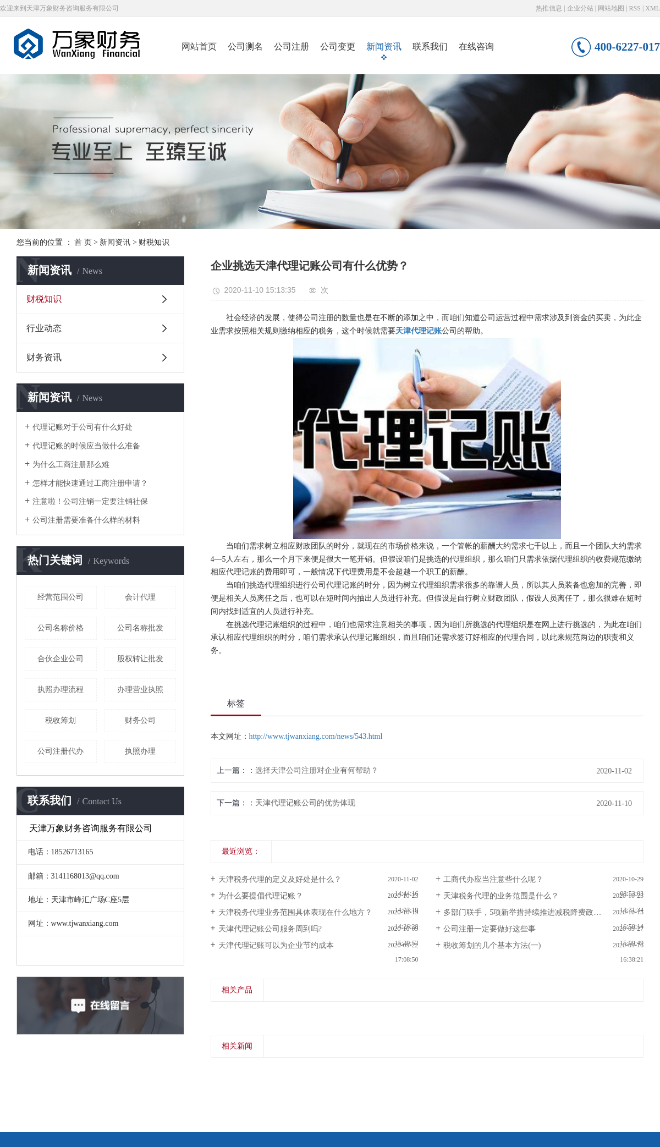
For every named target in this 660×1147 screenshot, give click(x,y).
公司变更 (337, 46)
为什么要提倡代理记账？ (260, 896)
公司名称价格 (60, 628)
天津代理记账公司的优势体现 (305, 803)
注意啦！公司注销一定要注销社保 (90, 501)
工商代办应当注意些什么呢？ (493, 879)
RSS (635, 8)
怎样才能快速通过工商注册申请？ (90, 483)
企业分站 (580, 8)
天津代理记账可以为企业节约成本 (276, 945)
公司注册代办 (60, 751)
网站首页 (199, 46)
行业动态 (44, 328)
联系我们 (430, 46)
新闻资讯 (384, 46)
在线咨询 (476, 46)
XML (652, 8)
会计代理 (140, 597)
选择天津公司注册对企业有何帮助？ (316, 770)
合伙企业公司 (60, 659)
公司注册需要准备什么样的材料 (86, 520)
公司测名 (245, 46)
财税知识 (154, 242)
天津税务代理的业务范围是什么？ (501, 896)
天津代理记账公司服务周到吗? (270, 929)
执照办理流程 (60, 689)
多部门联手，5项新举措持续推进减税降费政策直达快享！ (541, 912)
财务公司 (140, 720)
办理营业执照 (140, 689)
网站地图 (611, 8)
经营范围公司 (60, 597)
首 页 (83, 242)
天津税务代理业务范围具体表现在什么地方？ (295, 912)
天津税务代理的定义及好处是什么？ (280, 879)
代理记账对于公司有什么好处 (82, 427)
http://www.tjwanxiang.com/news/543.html (316, 736)
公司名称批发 (140, 628)
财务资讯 (44, 357)
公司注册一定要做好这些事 (489, 929)
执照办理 (140, 751)
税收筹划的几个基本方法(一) (492, 945)
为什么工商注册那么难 (70, 464)
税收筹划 (60, 720)
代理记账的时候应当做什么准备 (86, 446)
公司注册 (291, 46)
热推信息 (549, 8)
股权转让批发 (140, 659)
